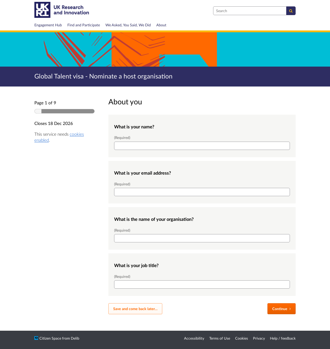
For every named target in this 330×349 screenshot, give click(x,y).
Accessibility (194, 338)
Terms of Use (219, 338)
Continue (281, 308)
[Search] (291, 10)
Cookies (241, 338)
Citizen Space (50, 338)
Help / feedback (283, 338)
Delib (75, 338)
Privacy (259, 338)
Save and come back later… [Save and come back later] (135, 308)
